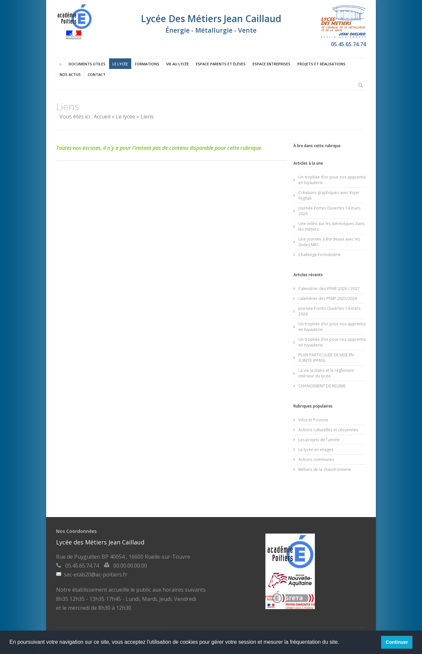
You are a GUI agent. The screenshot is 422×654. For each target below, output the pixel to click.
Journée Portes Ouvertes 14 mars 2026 (329, 210)
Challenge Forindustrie (319, 254)
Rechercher (360, 85)
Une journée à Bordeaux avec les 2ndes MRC (329, 241)
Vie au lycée (177, 63)
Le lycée (120, 63)
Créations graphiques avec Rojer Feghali (328, 195)
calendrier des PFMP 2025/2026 (327, 298)
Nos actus (70, 74)
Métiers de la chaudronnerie (324, 469)
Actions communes (316, 459)
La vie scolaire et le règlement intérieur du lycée (326, 373)
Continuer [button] (397, 642)
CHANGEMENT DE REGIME (322, 386)
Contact (97, 74)
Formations (147, 63)
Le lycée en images (315, 449)
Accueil (102, 116)
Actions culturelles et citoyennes (328, 430)
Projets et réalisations (321, 63)
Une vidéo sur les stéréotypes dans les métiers (331, 226)
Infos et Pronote (313, 420)
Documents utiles (87, 63)
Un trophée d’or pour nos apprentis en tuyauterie (332, 179)
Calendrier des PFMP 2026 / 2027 (329, 288)
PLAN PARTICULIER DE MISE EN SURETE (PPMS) (326, 357)
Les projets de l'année (319, 439)
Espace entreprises (271, 63)
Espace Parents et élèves (221, 63)
